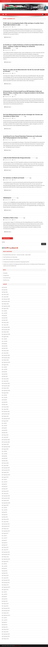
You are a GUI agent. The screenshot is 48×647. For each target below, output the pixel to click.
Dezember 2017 (6, 523)
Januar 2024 (5, 353)
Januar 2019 (5, 493)
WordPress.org (6, 280)
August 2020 (5, 449)
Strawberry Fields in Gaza (14, 218)
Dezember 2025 (6, 299)
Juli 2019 (5, 479)
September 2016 (6, 559)
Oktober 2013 (6, 638)
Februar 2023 (6, 378)
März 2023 (5, 376)
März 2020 (5, 460)
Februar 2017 (6, 547)
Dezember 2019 (6, 467)
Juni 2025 (5, 313)
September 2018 (6, 502)
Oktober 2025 (6, 303)
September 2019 (6, 474)
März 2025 (5, 320)
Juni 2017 (5, 538)
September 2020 (6, 446)
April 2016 (5, 570)
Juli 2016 (5, 563)
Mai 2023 (5, 371)
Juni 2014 (5, 620)
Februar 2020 (6, 463)
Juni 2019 (5, 481)
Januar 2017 (5, 549)
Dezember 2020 (6, 439)
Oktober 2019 (6, 472)
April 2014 (5, 624)
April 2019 (5, 486)
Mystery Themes (17, 645)
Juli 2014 (5, 617)
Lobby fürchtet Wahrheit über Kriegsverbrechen (20, 158)
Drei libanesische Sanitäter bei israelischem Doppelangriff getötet (16, 261)
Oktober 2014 (6, 612)
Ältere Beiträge (7, 238)
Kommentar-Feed (6, 277)
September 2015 (6, 587)
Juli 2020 (5, 451)
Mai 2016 (5, 568)
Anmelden (5, 273)
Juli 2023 (5, 367)
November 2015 (6, 582)
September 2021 (6, 418)
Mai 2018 (5, 512)
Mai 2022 (5, 399)
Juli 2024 (5, 338)
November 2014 (6, 610)
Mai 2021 (5, 427)
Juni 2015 (5, 594)
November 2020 (6, 442)
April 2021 (5, 430)
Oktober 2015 (6, 584)
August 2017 (5, 533)
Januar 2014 (5, 631)
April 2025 (5, 317)
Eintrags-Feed (6, 275)
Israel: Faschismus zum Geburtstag (10, 257)
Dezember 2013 (6, 634)
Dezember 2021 (6, 411)
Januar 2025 (5, 324)
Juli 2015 (5, 591)
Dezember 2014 (6, 608)
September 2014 (6, 615)
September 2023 (6, 362)
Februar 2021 (6, 434)
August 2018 (5, 505)
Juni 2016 (5, 566)
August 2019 (5, 477)
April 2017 (5, 542)
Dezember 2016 (6, 552)
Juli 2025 (5, 310)
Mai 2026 (5, 287)
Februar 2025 (6, 322)
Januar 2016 (5, 577)
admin (14, 26)
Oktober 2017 (6, 528)
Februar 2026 (6, 294)
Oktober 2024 (6, 331)
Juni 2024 (5, 341)
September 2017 (6, 531)
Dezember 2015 (6, 580)
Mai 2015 (5, 596)
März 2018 (5, 516)
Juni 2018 (5, 509)
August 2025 (5, 308)
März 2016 (5, 573)
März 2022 (5, 404)
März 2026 (5, 292)
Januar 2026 (5, 296)
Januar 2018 (5, 521)
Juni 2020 (5, 453)
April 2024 (5, 345)
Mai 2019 (5, 484)
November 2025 (6, 301)
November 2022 (6, 385)
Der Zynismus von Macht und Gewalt (17, 178)
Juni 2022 (5, 397)
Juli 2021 (5, 423)
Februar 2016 (6, 575)
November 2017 (6, 526)
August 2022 (5, 392)
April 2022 (5, 402)
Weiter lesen (7, 37)
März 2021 (5, 432)
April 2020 (5, 458)
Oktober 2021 (6, 416)
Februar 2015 (6, 603)
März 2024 (5, 348)
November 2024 (6, 329)
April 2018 (5, 514)
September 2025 (6, 306)
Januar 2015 (5, 605)
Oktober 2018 (6, 500)
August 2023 (5, 364)
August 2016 (5, 561)
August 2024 (5, 336)
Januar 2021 (5, 437)
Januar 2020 (5, 465)
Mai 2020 (5, 456)
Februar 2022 (6, 406)
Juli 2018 (5, 507)
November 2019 (6, 470)
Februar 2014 (6, 629)
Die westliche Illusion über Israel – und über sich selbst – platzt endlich (17, 254)
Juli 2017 (5, 535)
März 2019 (5, 488)
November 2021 (6, 413)
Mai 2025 (5, 315)
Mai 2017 (5, 540)
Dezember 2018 (6, 495)
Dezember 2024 (6, 327)
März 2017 (5, 545)
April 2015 (5, 598)
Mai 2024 (5, 343)
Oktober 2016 (6, 556)
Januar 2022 (5, 409)
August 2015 (5, 589)
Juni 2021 (5, 425)
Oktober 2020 (6, 444)
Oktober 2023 (6, 360)
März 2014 (5, 627)
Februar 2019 (6, 491)
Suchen (3, 242)
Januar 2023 (5, 381)
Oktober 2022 (6, 388)
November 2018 (6, 498)
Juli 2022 (5, 395)
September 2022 (6, 390)
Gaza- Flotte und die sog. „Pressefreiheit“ (11, 259)
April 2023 (5, 374)
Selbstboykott (10, 198)
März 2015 (5, 601)
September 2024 (6, 334)
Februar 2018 (6, 519)
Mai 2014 (5, 622)
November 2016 (6, 554)
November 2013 (6, 636)
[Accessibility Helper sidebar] (46, 7)
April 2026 (5, 289)
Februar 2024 (6, 350)
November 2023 (6, 357)
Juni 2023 (5, 369)
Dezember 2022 (6, 383)
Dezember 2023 (6, 355)
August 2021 (5, 420)
